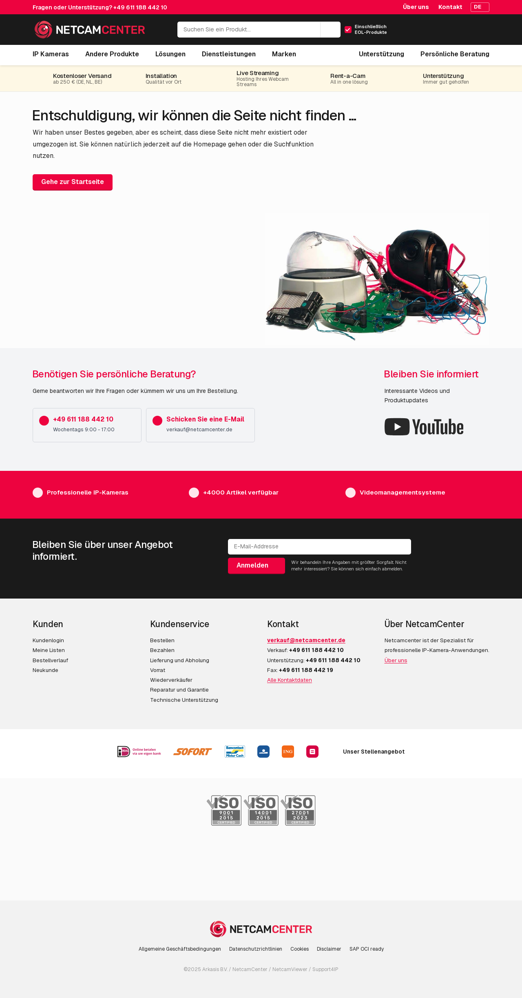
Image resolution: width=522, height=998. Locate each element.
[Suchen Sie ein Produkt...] (259, 30)
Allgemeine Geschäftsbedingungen (180, 949)
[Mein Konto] (448, 32)
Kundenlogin (48, 640)
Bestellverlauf (50, 660)
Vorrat (157, 670)
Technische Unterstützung (184, 699)
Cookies (299, 949)
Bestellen (162, 640)
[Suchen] (330, 30)
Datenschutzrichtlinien (255, 949)
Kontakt (450, 7)
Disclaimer (329, 949)
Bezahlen (162, 650)
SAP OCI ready (366, 949)
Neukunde (45, 670)
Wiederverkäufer (171, 679)
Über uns (416, 7)
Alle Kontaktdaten (289, 679)
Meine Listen (49, 650)
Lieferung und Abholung (179, 660)
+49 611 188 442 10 (140, 7)
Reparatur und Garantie (179, 689)
